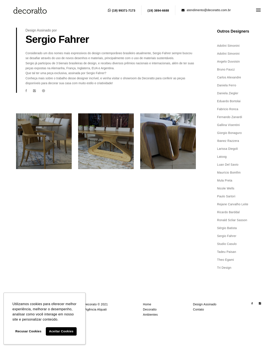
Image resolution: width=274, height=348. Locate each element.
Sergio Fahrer (226, 236)
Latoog (222, 156)
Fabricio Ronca (227, 109)
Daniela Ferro (226, 85)
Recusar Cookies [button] (28, 331)
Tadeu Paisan (226, 252)
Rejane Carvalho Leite (232, 204)
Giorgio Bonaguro (229, 133)
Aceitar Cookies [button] (61, 331)
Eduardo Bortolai (229, 101)
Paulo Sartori (226, 196)
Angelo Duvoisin (228, 61)
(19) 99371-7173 (121, 10)
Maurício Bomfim (229, 172)
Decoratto (150, 309)
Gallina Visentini (228, 125)
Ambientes (150, 314)
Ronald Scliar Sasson (232, 220)
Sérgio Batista (227, 228)
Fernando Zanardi (229, 117)
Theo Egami (225, 259)
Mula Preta (224, 180)
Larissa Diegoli (227, 148)
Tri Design (224, 267)
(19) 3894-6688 (158, 10)
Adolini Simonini (228, 45)
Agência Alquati (96, 309)
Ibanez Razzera (228, 140)
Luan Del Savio (227, 164)
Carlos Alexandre (229, 77)
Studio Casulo (227, 244)
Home (147, 304)
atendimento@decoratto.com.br (206, 10)
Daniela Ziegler (227, 93)
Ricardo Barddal (228, 212)
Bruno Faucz (226, 69)
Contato (198, 309)
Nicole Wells (225, 188)
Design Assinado (204, 304)
